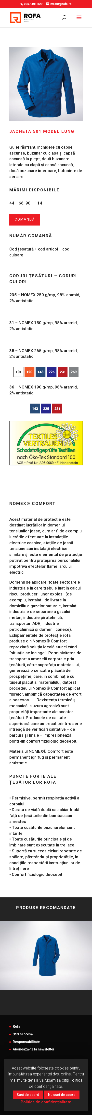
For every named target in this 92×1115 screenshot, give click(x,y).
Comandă (25, 219)
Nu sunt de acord (62, 1095)
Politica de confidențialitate (46, 1102)
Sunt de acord (28, 1095)
